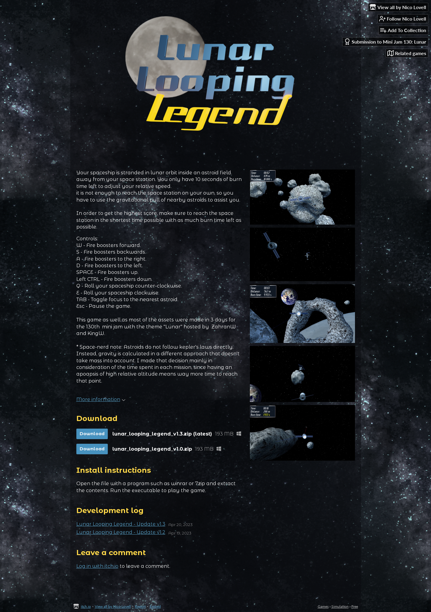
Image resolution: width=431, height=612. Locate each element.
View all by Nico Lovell (113, 606)
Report (140, 606)
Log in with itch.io (97, 566)
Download (92, 433)
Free (354, 606)
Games (323, 606)
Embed (155, 606)
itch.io (86, 606)
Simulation (340, 606)
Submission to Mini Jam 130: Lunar (385, 41)
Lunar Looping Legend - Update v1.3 (120, 524)
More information (100, 399)
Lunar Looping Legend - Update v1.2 (120, 532)
